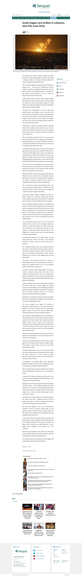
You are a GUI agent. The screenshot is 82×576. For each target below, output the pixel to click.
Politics (18, 18)
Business (27, 18)
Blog (48, 18)
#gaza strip (25, 446)
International (53, 18)
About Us (54, 555)
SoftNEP (68, 574)
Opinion (44, 18)
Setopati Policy (56, 557)
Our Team (63, 562)
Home (54, 551)
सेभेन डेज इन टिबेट (64, 553)
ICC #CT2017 (64, 551)
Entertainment (34, 18)
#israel (29, 446)
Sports (39, 18)
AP (27, 32)
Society (22, 18)
